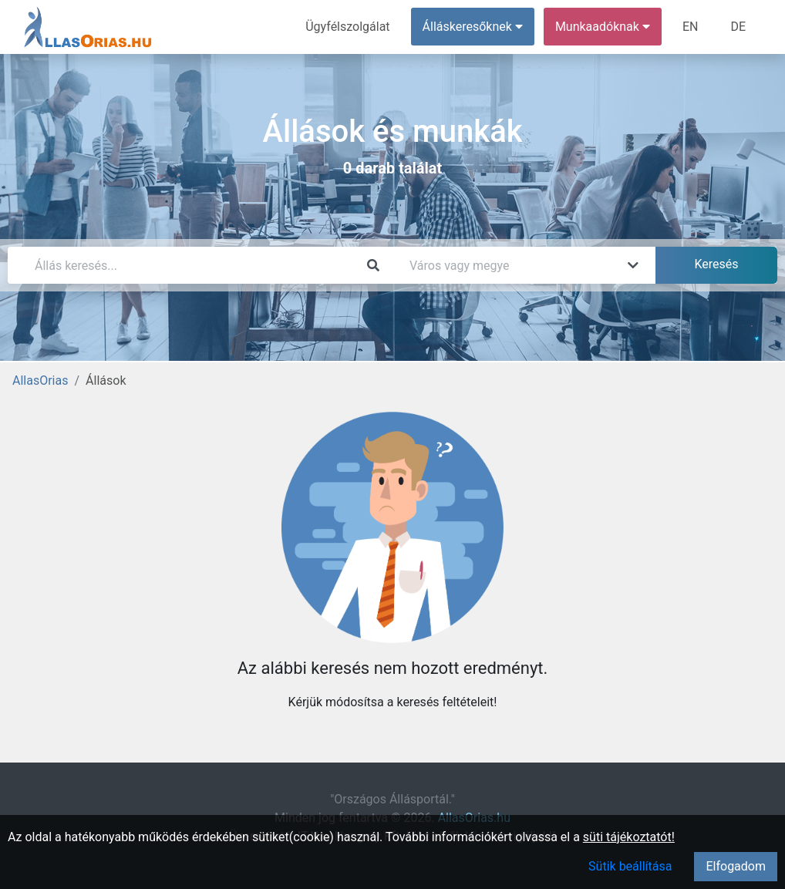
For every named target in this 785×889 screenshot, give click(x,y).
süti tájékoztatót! (629, 837)
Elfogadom (736, 866)
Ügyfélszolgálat (347, 26)
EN (690, 26)
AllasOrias (40, 380)
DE (738, 26)
